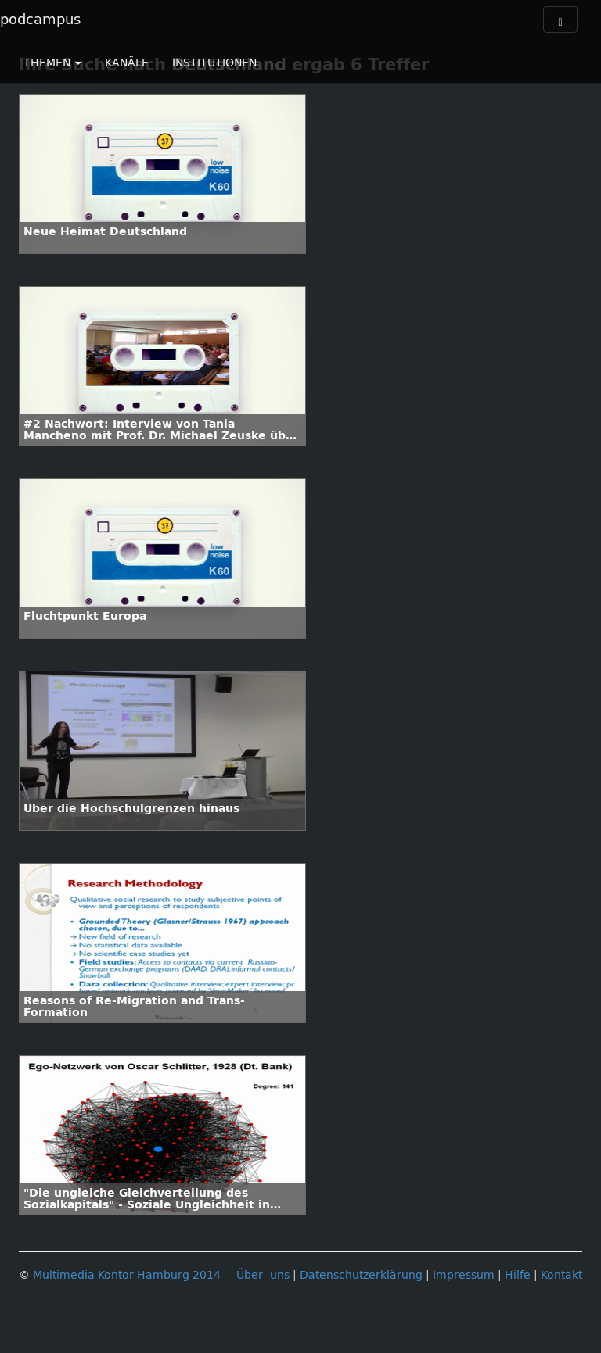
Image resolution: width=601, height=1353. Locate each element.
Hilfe (518, 1275)
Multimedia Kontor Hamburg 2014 (127, 1275)
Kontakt (561, 1275)
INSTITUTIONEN (214, 63)
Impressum (464, 1275)
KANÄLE (127, 63)
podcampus (40, 19)
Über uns (263, 1275)
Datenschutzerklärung (361, 1275)
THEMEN (52, 63)
